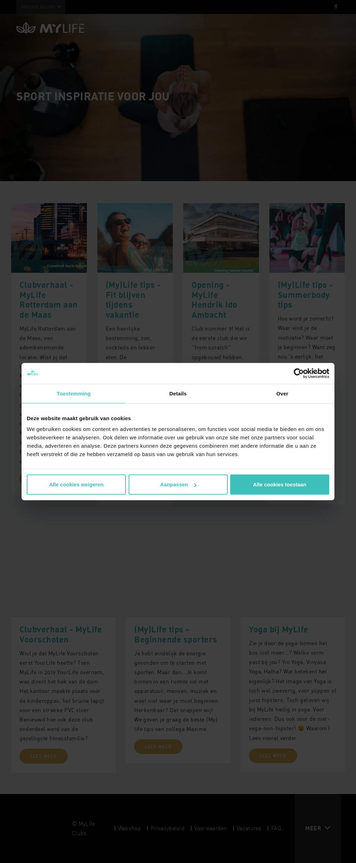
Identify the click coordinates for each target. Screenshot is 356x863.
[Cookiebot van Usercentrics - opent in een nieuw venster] (298, 373)
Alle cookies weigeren (76, 484)
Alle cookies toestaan (279, 484)
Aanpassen (178, 484)
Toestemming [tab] (74, 393)
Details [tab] (178, 393)
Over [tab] (282, 393)
